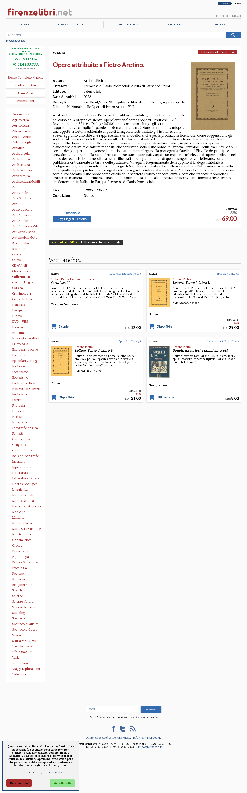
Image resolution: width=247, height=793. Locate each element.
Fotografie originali (26, 428)
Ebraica (17, 327)
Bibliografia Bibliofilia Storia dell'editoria (24, 243)
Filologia (18, 405)
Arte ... (16, 187)
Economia (19, 333)
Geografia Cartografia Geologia (20, 445)
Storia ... (17, 635)
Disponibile (72, 212)
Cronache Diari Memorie (22, 299)
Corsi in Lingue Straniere (22, 283)
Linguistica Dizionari (20, 490)
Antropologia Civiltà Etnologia (24, 143)
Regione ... (19, 573)
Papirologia (20, 557)
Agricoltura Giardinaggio (21, 126)
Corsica (17, 288)
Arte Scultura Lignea (21, 199)
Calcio (16, 260)
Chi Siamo (176, 24)
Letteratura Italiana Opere (25, 479)
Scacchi (17, 590)
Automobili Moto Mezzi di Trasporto (25, 238)
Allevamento (21, 131)
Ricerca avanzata (15, 40)
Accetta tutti (62, 783)
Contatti (219, 24)
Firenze (17, 417)
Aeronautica (21, 114)
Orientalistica (21, 540)
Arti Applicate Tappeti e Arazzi (23, 221)
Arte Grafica (20, 192)
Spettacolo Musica (25, 624)
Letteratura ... (21, 473)
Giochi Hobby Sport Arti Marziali (25, 451)
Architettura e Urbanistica (22, 171)
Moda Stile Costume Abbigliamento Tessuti (26, 529)
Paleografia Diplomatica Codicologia (21, 551)
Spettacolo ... (21, 618)
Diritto (17, 316)
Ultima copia (165, 397)
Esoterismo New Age (23, 383)
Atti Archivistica (23, 232)
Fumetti (17, 433)
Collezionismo (22, 276)
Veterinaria (20, 663)
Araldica (18, 148)
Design (17, 310)
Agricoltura (20, 120)
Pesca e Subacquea (25, 562)
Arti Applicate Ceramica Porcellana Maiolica (26, 210)
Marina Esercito (23, 495)
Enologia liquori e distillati (25, 350)
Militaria (18, 517)
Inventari (18, 461)
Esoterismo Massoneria (20, 378)
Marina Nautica (23, 501)
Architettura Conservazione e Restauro (23, 165)
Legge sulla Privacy (120, 737)
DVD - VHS (20, 321)
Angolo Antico (22, 136)
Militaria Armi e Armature (23, 523)
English (237, 3)
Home (24, 24)
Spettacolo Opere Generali (24, 630)
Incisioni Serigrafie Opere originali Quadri (25, 456)
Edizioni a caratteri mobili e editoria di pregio (26, 339)
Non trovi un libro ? (73, 24)
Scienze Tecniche (24, 607)
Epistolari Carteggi (25, 361)
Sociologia (19, 613)
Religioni (18, 579)
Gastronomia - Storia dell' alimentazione (22, 439)
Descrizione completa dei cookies (40, 772)
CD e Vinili (19, 265)
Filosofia (18, 411)
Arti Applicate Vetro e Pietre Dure (26, 227)
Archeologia (21, 153)
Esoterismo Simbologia (20, 395)
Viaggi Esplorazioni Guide (26, 669)
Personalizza (19, 783)
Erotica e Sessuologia (20, 367)
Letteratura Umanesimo (217, 52)
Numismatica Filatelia (21, 535)
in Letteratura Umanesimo (86, 242)
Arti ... (16, 204)
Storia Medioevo (24, 641)
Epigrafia (18, 355)
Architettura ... (22, 159)
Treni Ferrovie (22, 646)
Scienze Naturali (23, 601)
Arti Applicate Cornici (22, 215)
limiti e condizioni (25, 68)
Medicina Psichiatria (26, 506)
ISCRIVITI (151, 709)
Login (220, 15)
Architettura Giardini (21, 176)
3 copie (63, 326)
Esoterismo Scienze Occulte (26, 389)
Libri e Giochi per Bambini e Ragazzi (25, 484)
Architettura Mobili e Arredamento (26, 182)
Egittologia (20, 344)
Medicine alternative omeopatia (19, 512)
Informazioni (129, 24)
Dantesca (18, 305)
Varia (15, 657)
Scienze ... (18, 596)
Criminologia (21, 293)
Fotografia (19, 422)
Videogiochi (21, 674)
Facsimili (18, 400)
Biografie (18, 248)
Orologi (17, 545)
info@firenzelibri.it (150, 747)
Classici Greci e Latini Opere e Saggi (26, 271)
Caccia (16, 254)
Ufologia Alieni (23, 652)
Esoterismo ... (21, 372)
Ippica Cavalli (21, 467)
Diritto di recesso (96, 737)
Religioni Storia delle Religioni (23, 585)
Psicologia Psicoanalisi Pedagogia (20, 568)
